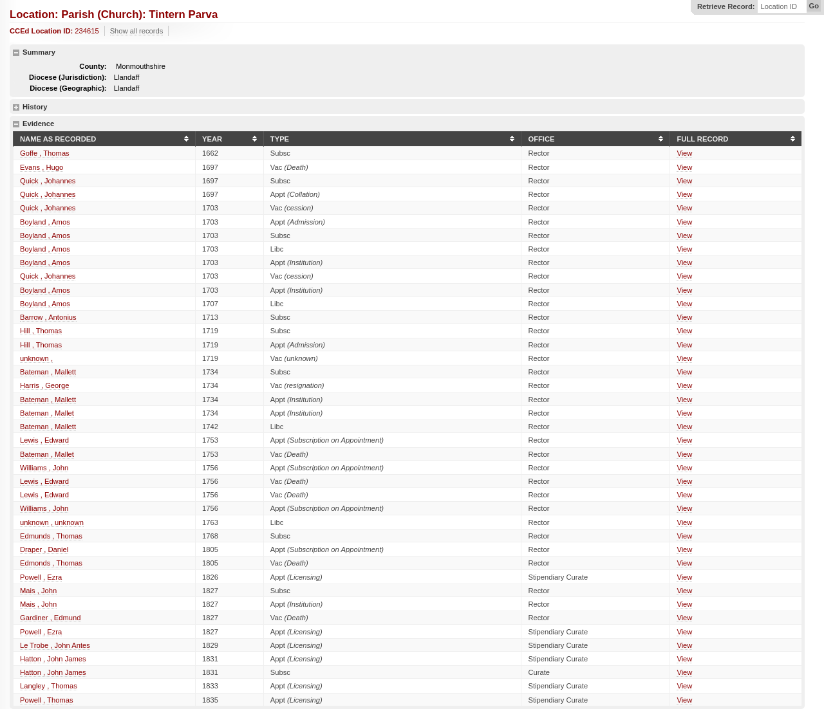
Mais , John (38, 590)
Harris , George (44, 385)
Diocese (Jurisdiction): (68, 77)
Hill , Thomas (41, 331)
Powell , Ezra (41, 577)
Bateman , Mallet (47, 413)
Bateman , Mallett (48, 372)
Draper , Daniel (44, 549)
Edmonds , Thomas (51, 563)
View (684, 153)
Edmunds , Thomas (51, 536)
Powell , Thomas (46, 700)
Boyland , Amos (45, 222)
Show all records (137, 31)
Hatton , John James (53, 659)
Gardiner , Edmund (50, 618)
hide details (16, 53)
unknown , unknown (52, 522)
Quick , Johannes (47, 181)
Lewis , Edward (44, 440)
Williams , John (44, 468)
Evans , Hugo (41, 167)
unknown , (36, 358)
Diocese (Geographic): (68, 88)
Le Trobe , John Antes (55, 645)
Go (814, 6)
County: (92, 66)
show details (16, 107)
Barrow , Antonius (48, 317)
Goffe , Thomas (45, 153)
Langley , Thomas (48, 686)
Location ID (778, 6)
